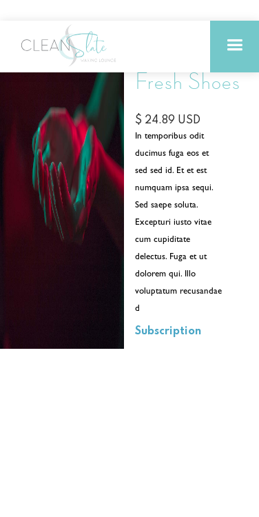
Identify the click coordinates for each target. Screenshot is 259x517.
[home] (69, 45)
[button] (234, 46)
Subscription (168, 331)
